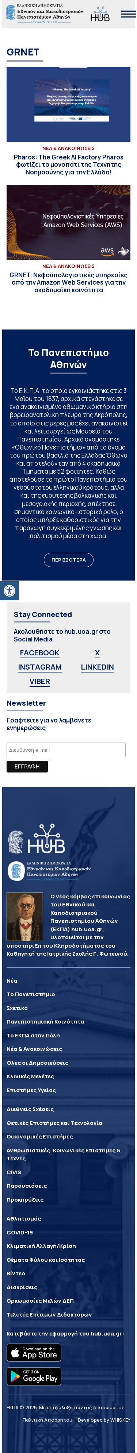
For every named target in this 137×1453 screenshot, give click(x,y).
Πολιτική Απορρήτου (47, 1420)
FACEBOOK (40, 653)
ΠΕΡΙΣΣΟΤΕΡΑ (69, 559)
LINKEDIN (97, 667)
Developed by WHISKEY (104, 1420)
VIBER (40, 681)
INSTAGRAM (40, 667)
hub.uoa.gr (106, 1333)
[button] (9, 590)
